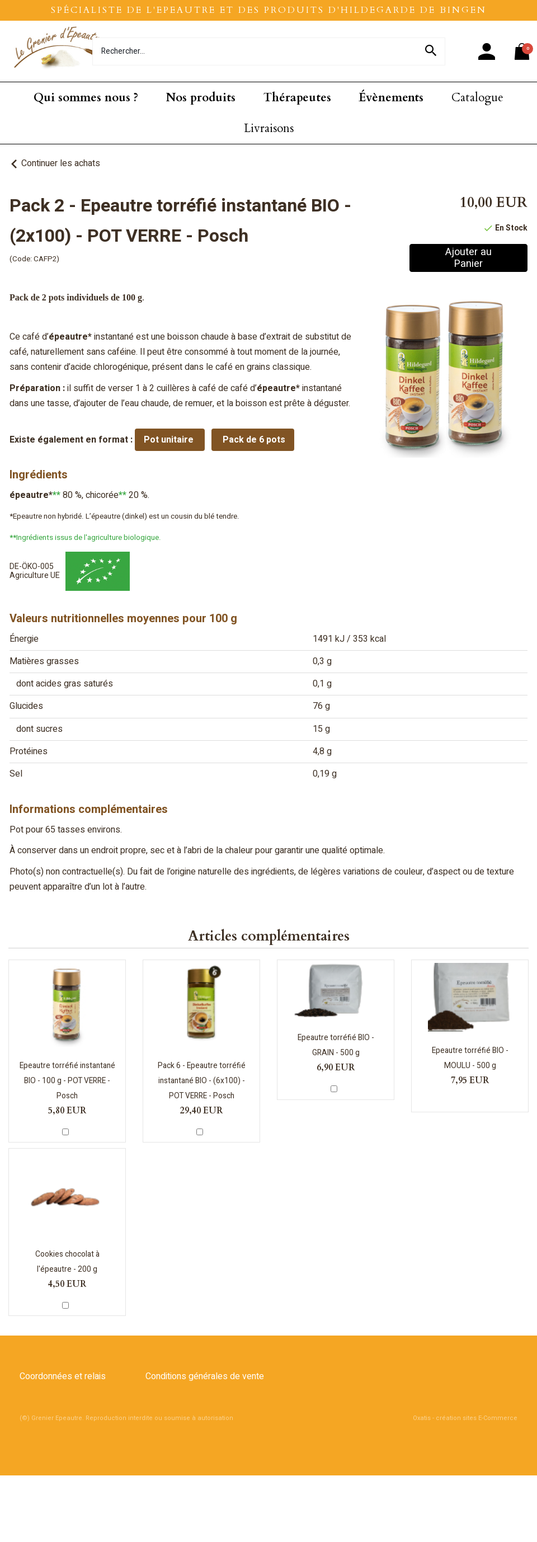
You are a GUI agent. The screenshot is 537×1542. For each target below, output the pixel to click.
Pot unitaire (170, 439)
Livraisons (269, 128)
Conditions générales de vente (204, 1376)
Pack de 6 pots (252, 439)
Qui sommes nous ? (86, 98)
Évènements (391, 98)
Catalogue (477, 98)
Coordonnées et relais (63, 1376)
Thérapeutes (297, 98)
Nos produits (200, 98)
